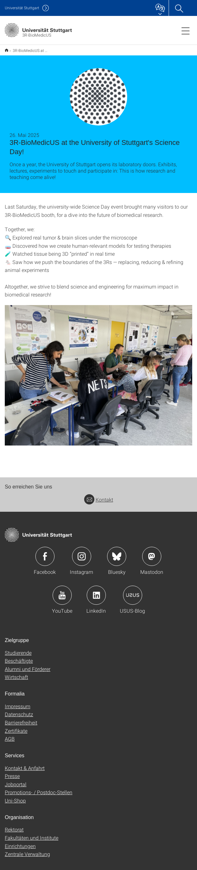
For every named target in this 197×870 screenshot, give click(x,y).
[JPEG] (98, 371)
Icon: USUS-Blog (132, 591)
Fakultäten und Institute (31, 833)
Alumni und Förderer (27, 664)
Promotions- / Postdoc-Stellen (38, 788)
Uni (22, 7)
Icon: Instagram (81, 552)
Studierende (18, 648)
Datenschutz (19, 710)
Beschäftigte (19, 656)
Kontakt (98, 495)
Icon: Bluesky (116, 552)
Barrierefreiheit (21, 718)
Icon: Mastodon (151, 552)
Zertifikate (16, 726)
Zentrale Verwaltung (27, 849)
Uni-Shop (15, 796)
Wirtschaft (16, 672)
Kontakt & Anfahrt (25, 763)
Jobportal (15, 780)
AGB (10, 734)
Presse (12, 771)
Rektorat (14, 825)
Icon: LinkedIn (96, 591)
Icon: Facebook (45, 552)
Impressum (17, 702)
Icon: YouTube (62, 591)
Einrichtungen (20, 841)
